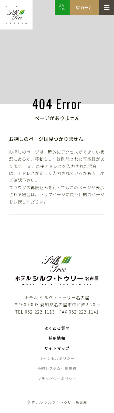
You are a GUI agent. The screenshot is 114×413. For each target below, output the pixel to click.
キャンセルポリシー (57, 358)
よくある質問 (57, 328)
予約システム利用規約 (56, 368)
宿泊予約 (84, 7)
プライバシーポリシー (57, 378)
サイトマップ (57, 348)
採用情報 (57, 338)
